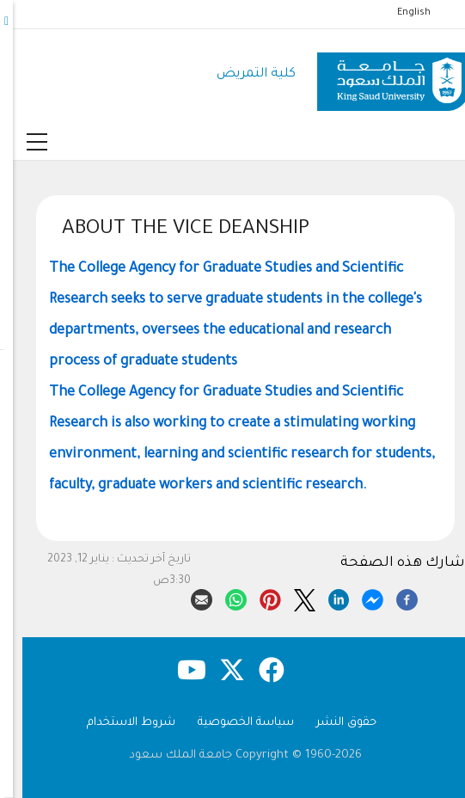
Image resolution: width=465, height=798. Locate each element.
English (401, 13)
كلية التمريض (243, 74)
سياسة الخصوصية (233, 722)
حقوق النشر (333, 722)
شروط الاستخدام (118, 722)
